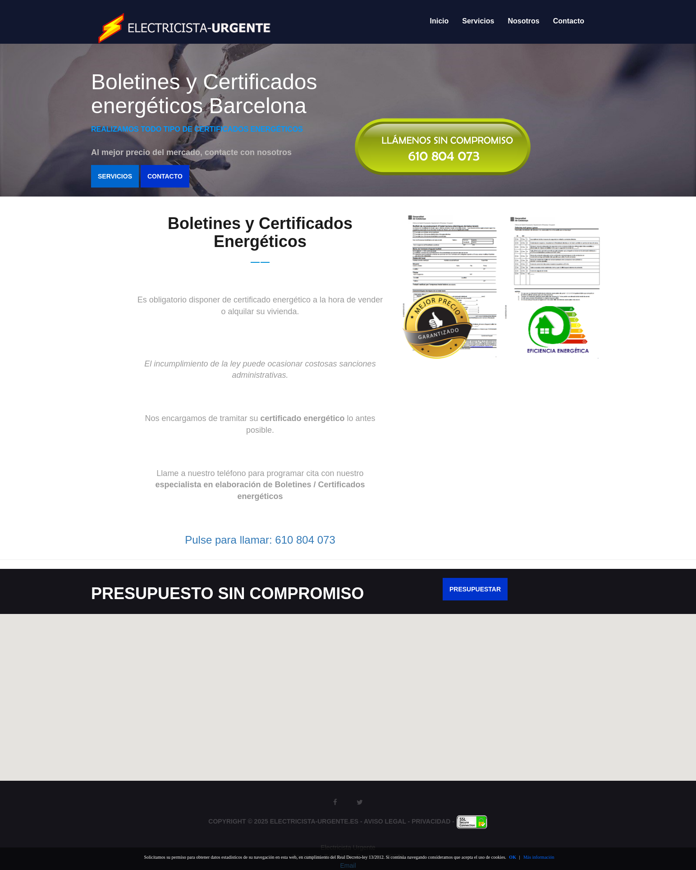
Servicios (478, 21)
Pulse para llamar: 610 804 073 (260, 540)
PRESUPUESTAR (475, 589)
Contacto (568, 21)
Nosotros (523, 21)
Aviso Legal (385, 821)
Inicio (439, 21)
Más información (538, 857)
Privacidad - (434, 821)
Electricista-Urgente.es (314, 821)
